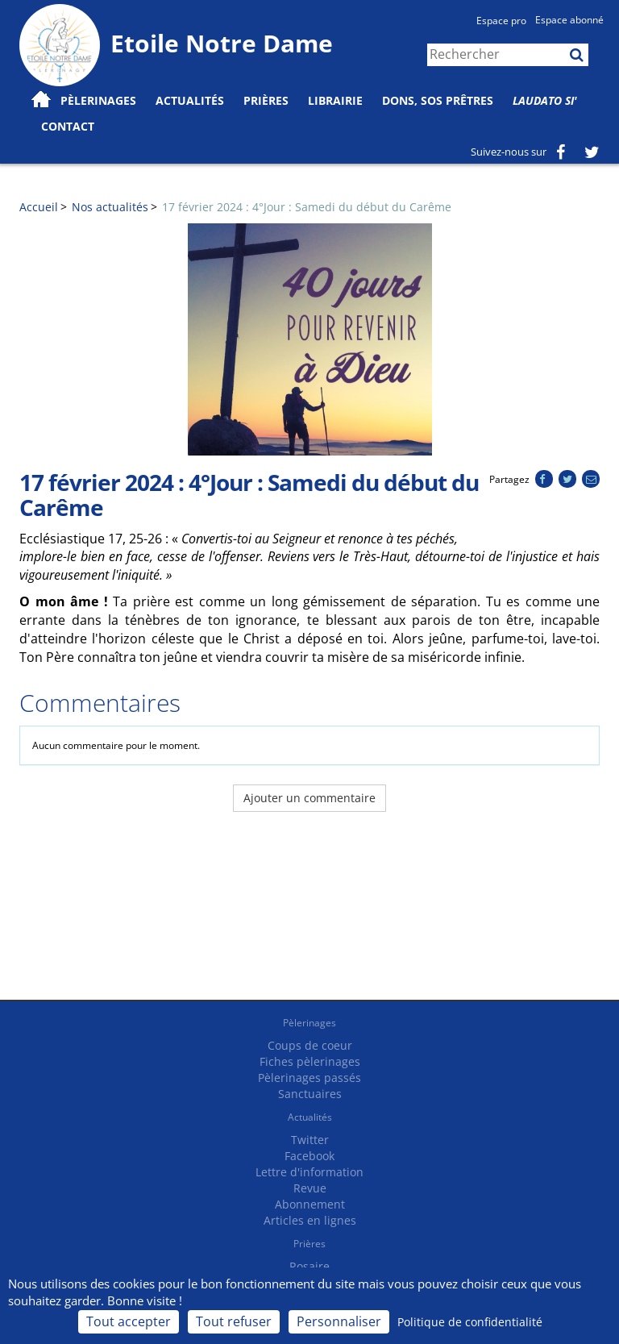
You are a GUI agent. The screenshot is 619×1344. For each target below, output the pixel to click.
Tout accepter (128, 1321)
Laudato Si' (545, 100)
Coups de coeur (310, 1045)
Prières (266, 100)
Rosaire (309, 1266)
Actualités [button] (190, 100)
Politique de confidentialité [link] (469, 1321)
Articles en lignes (310, 1220)
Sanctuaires (310, 1093)
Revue (309, 1188)
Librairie (335, 100)
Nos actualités (110, 206)
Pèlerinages (309, 1023)
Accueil (38, 206)
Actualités (310, 1117)
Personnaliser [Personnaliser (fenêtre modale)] (339, 1321)
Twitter (310, 1139)
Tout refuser (234, 1321)
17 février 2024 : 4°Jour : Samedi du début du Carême (306, 206)
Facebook (309, 1155)
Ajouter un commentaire (309, 797)
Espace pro (501, 20)
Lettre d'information (309, 1172)
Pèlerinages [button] (98, 100)
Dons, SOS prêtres (437, 100)
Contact (67, 126)
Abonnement (310, 1204)
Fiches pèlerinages (310, 1061)
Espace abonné (569, 20)
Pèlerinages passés (309, 1077)
